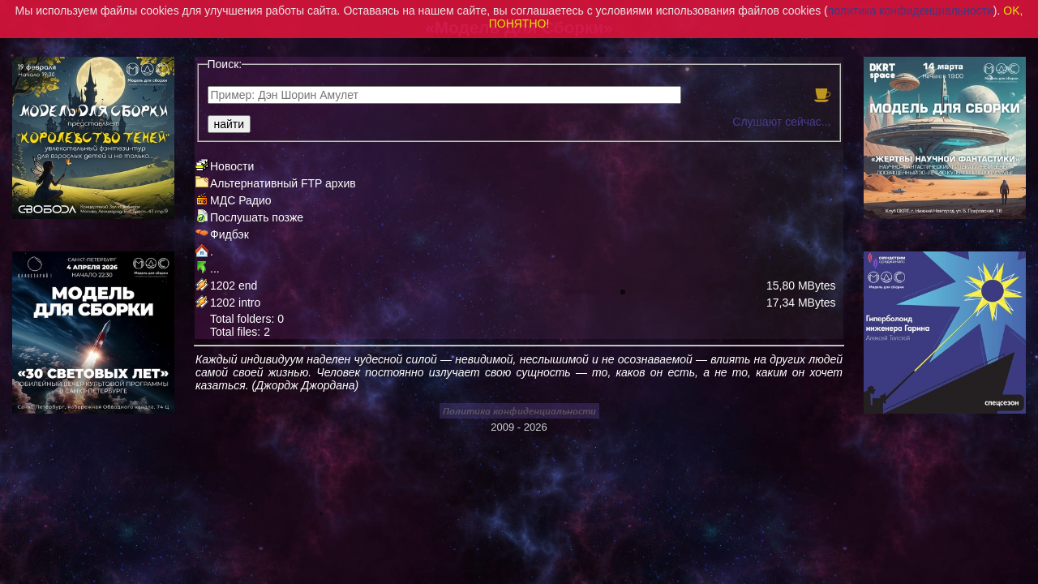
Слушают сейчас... (781, 121)
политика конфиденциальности (910, 10)
